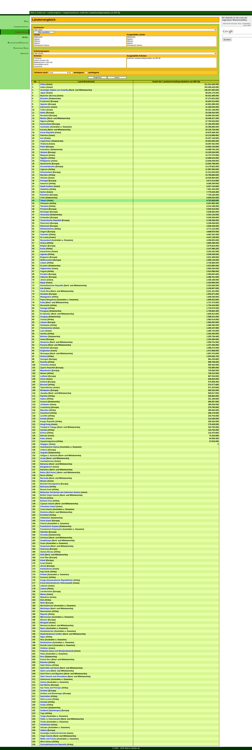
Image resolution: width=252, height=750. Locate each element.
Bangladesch (46, 467)
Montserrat (45, 625)
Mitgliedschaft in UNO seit (80, 63)
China (42, 84)
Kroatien (44, 274)
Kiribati (43, 574)
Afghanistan (80, 37)
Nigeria (43, 121)
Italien (43, 113)
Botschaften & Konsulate (18, 43)
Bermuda (44, 478)
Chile (42, 198)
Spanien (44, 104)
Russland (44, 115)
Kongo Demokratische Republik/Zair (56, 580)
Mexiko (43, 118)
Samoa (43, 682)
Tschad (43, 319)
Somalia (43, 702)
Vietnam (43, 178)
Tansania (44, 206)
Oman (43, 379)
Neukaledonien (47, 631)
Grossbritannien (47, 166)
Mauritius (44, 410)
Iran (42, 138)
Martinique (45, 608)
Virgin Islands (46, 736)
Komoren (44, 577)
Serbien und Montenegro (51, 693)
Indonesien (45, 107)
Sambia (43, 334)
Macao (43, 594)
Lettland (44, 376)
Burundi (43, 385)
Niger (42, 637)
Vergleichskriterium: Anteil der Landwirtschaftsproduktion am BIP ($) (91, 13)
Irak (41, 288)
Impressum (24, 53)
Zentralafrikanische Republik (53, 744)
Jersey (43, 566)
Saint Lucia (45, 671)
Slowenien (44, 348)
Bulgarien (44, 257)
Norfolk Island (46, 645)
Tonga (43, 716)
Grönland (44, 538)
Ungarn (43, 232)
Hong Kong (45, 424)
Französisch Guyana (49, 526)
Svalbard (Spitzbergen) (50, 710)
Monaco (43, 620)
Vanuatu (44, 727)
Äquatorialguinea (48, 441)
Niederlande (45, 164)
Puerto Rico (45, 659)
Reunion (44, 662)
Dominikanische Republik (51, 285)
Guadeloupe (45, 540)
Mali (42, 600)
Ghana (43, 243)
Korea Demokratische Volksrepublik (56, 583)
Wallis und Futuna (48, 739)
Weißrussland (46, 260)
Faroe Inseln (45, 521)
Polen (42, 147)
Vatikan (43, 730)
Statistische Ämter (21, 48)
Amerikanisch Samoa (80, 45)
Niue (42, 640)
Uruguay (44, 317)
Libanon (44, 586)
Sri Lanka (44, 237)
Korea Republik (47, 132)
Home (26, 21)
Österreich (45, 223)
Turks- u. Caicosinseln (50, 719)
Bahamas (44, 464)
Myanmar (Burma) (48, 96)
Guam (43, 543)
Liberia (43, 589)
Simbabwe (44, 325)
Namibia (44, 396)
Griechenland (46, 172)
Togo (42, 713)
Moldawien (45, 390)
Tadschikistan (46, 387)
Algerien (80, 43)
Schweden (44, 217)
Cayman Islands (47, 504)
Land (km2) (80, 67)
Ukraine (43, 152)
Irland (42, 560)
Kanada (43, 130)
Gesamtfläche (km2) (80, 65)
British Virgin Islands (49, 495)
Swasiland (44, 413)
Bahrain (43, 436)
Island (43, 339)
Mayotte (43, 614)
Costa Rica (45, 291)
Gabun (43, 399)
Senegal (43, 308)
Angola (43, 271)
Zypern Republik (47, 368)
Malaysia (44, 155)
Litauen (43, 322)
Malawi (43, 373)
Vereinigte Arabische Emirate (53, 733)
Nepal (42, 283)
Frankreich (45, 101)
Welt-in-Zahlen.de (37, 13)
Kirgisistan (45, 351)
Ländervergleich (54, 13)
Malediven (44, 597)
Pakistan (44, 135)
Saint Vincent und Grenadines (53, 676)
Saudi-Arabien (46, 186)
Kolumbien (45, 149)
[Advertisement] (14, 109)
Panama (43, 345)
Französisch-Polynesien (51, 529)
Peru (42, 657)
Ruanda (43, 362)
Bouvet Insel (45, 489)
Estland (43, 382)
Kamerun (44, 183)
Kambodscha (46, 569)
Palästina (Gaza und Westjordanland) (56, 651)
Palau (42, 654)
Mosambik (44, 305)
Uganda (43, 254)
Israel (42, 563)
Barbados (44, 470)
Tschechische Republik (50, 220)
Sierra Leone (46, 699)
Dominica (44, 512)
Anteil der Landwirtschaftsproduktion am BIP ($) (172, 58)
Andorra (44, 450)
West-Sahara (46, 742)
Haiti (42, 555)
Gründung (80, 58)
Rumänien (44, 195)
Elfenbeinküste (47, 229)
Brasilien (44, 98)
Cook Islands (46, 509)
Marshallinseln (46, 606)
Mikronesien (45, 617)
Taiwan (43, 200)
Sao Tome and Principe (50, 688)
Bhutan (43, 481)
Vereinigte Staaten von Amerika (54, 90)
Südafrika (44, 189)
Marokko (44, 175)
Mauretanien (45, 611)
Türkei (43, 110)
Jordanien (44, 404)
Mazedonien (45, 370)
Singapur (44, 444)
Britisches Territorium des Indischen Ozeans (60, 492)
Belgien (43, 246)
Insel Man (44, 557)
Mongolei (44, 623)
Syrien (43, 192)
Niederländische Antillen (51, 634)
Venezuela (44, 215)
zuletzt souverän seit (80, 60)
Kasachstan (45, 251)
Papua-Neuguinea (48, 300)
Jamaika (44, 393)
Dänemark (44, 226)
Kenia (42, 249)
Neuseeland (45, 240)
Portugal (44, 181)
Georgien (44, 359)
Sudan (43, 705)
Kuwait (43, 419)
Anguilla (44, 453)
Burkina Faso (46, 501)
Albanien (80, 41)
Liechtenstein (46, 591)
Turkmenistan (46, 328)
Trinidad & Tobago (48, 427)
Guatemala (45, 546)
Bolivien (44, 336)
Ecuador (44, 266)
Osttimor (44, 648)
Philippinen (45, 161)
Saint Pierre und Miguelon (52, 674)
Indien (43, 87)
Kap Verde (44, 572)
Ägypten (80, 39)
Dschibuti (44, 515)
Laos (42, 331)
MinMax (25, 37)
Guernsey (44, 549)
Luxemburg (45, 407)
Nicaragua (44, 353)
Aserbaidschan (47, 461)
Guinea (43, 356)
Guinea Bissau (46, 552)
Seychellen (45, 696)
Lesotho (44, 416)
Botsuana (44, 487)
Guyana (43, 402)
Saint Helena (46, 665)
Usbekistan (45, 725)
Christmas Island (47, 506)
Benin (42, 475)
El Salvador (45, 314)
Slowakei (44, 294)
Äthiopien (44, 203)
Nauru (43, 628)
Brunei (43, 498)
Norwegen (44, 212)
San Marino (45, 685)
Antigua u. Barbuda (49, 455)
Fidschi (43, 523)
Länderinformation (21, 26)
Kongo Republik (47, 421)
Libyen (43, 263)
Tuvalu (43, 722)
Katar (42, 438)
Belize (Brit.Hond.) (48, 472)
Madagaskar (45, 297)
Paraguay (44, 311)
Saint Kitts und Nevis (49, 668)
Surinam (44, 708)
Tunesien (44, 234)
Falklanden (45, 518)
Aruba (43, 458)
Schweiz (44, 691)
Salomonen (45, 679)
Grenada (44, 535)
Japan (43, 93)
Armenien (44, 365)
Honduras (44, 342)
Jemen (43, 280)
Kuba (42, 302)
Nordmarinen (46, 642)
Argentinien (45, 141)
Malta (42, 603)
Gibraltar (44, 532)
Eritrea (43, 433)
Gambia (43, 430)
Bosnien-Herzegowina (50, 484)
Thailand (44, 144)
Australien (44, 127)
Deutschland (46, 124)
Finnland (44, 209)
